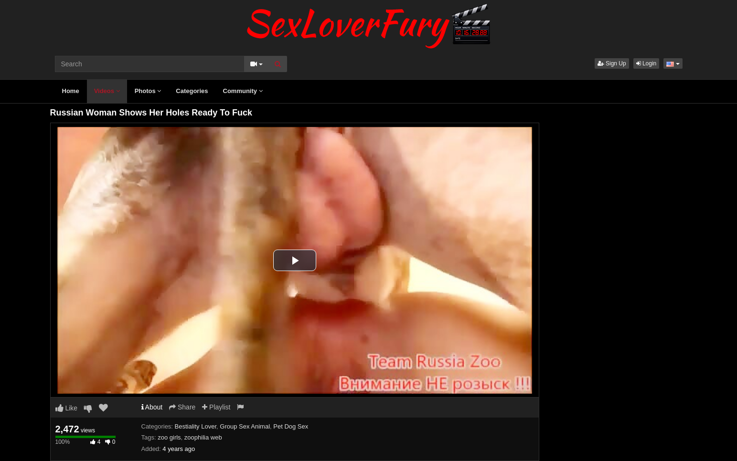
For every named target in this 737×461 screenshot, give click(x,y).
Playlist (216, 407)
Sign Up (612, 63)
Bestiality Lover (195, 426)
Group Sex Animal (245, 426)
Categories (192, 90)
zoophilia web (203, 437)
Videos (107, 90)
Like (66, 408)
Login (646, 63)
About (152, 407)
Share (182, 407)
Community (243, 90)
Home (70, 90)
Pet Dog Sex (290, 426)
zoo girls (169, 437)
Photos (148, 90)
